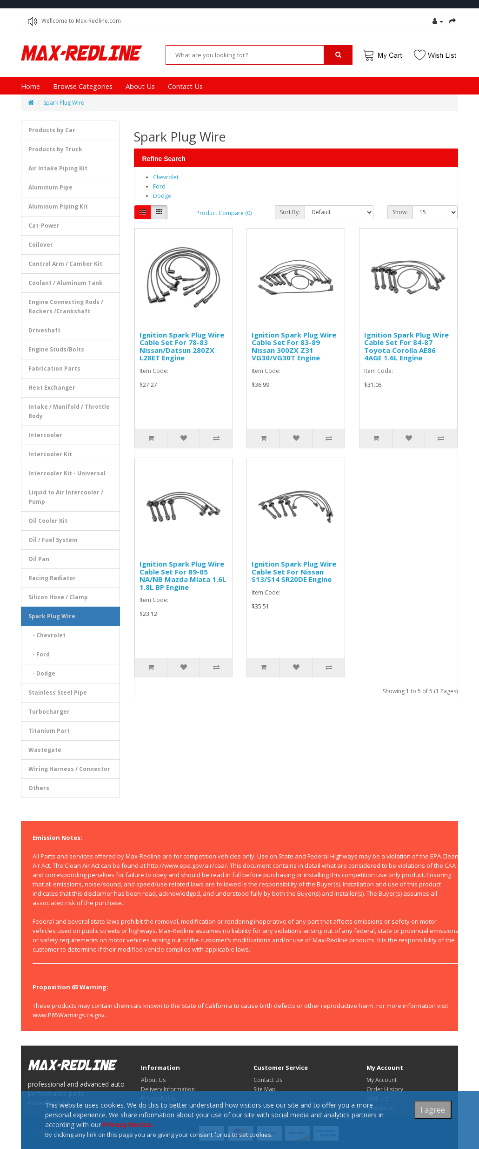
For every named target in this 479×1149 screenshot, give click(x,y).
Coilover (40, 245)
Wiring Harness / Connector (69, 769)
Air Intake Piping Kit (57, 168)
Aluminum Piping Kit (58, 206)
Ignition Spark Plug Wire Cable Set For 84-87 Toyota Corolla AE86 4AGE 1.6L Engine (406, 346)
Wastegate (44, 750)
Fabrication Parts (54, 368)
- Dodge (41, 673)
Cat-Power (44, 226)
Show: (400, 212)
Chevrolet (166, 177)
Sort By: (290, 212)
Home (30, 86)
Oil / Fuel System (53, 540)
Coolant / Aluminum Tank (65, 283)
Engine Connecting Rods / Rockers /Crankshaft (65, 306)
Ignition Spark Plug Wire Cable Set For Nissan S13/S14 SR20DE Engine (294, 571)
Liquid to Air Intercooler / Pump (65, 497)
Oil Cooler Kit (47, 521)
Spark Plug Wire (63, 103)
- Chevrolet (47, 635)
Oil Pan (38, 559)
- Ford (39, 654)
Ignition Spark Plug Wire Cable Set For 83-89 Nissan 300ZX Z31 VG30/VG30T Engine (294, 346)
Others (38, 788)
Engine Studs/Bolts (56, 349)
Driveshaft (44, 330)
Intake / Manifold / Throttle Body (69, 411)
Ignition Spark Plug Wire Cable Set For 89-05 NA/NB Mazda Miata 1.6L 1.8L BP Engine (183, 575)
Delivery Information (168, 1089)
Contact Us (185, 86)
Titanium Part (49, 731)
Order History (384, 1089)
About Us (140, 86)
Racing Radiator (52, 578)
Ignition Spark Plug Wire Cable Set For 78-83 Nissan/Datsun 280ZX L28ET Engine (182, 346)
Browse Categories (83, 86)
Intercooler (45, 435)
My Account (381, 1080)
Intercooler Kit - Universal (67, 473)
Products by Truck (55, 149)
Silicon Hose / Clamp (58, 597)
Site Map (264, 1089)
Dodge (162, 196)
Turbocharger (49, 712)
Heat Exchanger (51, 388)
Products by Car (51, 130)
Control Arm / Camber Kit (65, 264)
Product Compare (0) (224, 213)
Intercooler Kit (50, 454)
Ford (159, 186)
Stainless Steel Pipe (57, 692)
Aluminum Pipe (50, 187)
